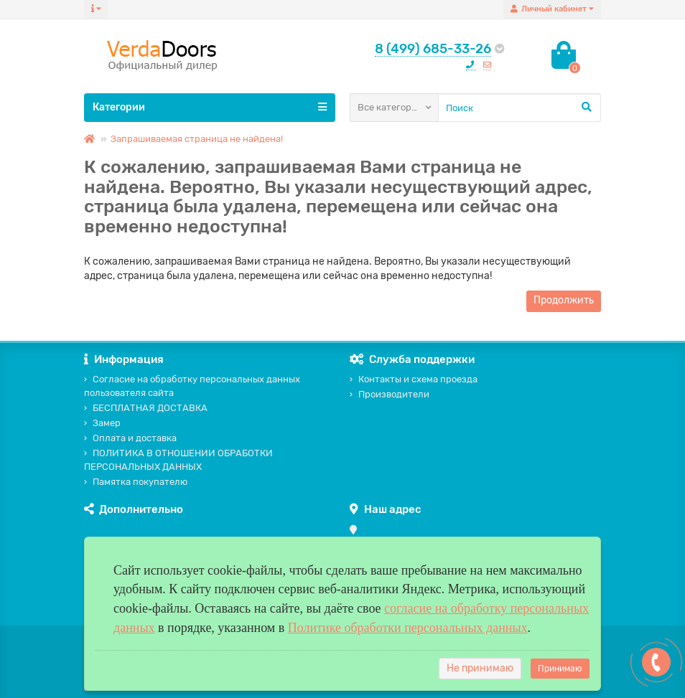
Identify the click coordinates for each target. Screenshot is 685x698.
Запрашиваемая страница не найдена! (197, 138)
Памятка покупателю (135, 481)
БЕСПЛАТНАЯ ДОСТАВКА (146, 407)
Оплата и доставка (130, 438)
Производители (389, 394)
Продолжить (563, 300)
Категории (210, 107)
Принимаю (560, 669)
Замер (102, 423)
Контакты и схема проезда (413, 379)
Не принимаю (480, 668)
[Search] (519, 107)
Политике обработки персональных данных (408, 628)
